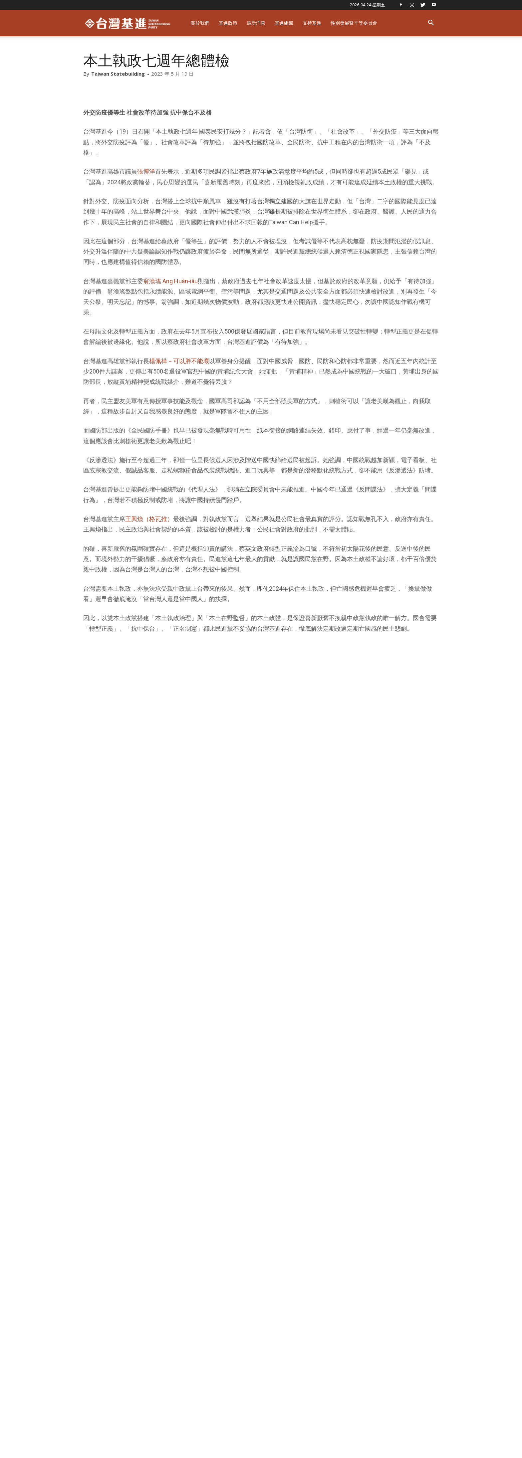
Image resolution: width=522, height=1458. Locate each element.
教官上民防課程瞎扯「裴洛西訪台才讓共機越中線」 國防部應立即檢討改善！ (406, 1343)
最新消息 (256, 23)
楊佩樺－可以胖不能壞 (179, 361)
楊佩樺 (163, 1221)
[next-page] (98, 1370)
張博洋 (146, 171)
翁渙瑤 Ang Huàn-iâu (170, 281)
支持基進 (312, 23)
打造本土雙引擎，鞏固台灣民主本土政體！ (133, 1249)
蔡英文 (230, 1221)
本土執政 (139, 1221)
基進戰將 (373, 1445)
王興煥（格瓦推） (149, 518)
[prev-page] (87, 1370)
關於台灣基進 (340, 1445)
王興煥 (185, 1221)
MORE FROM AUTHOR (177, 1272)
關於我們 (200, 23)
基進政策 (228, 23)
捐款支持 (400, 1445)
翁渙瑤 (208, 1221)
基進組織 (284, 23)
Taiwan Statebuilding (118, 73)
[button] (431, 23)
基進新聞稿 (93, 1328)
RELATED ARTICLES (113, 1272)
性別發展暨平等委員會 (354, 23)
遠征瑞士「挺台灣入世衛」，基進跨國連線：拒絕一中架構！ (367, 1249)
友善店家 (428, 1445)
